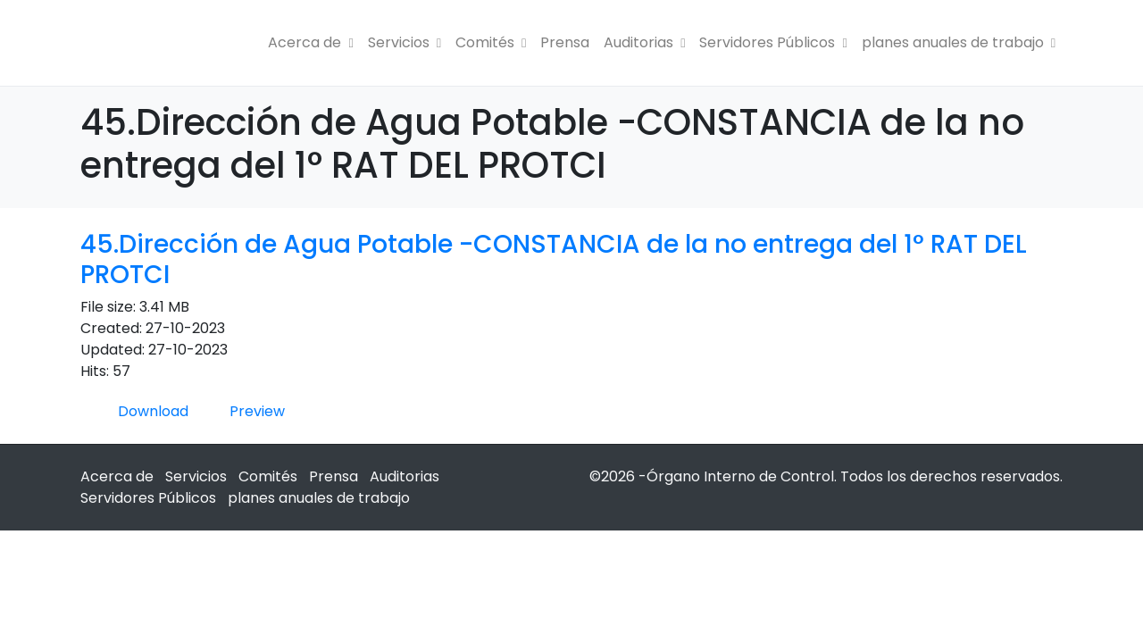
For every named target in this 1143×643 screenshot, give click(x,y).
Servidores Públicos (773, 42)
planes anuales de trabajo (958, 42)
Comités (490, 42)
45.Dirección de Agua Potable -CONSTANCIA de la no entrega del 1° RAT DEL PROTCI (553, 259)
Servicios (404, 42)
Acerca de (310, 42)
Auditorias (644, 42)
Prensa (564, 42)
